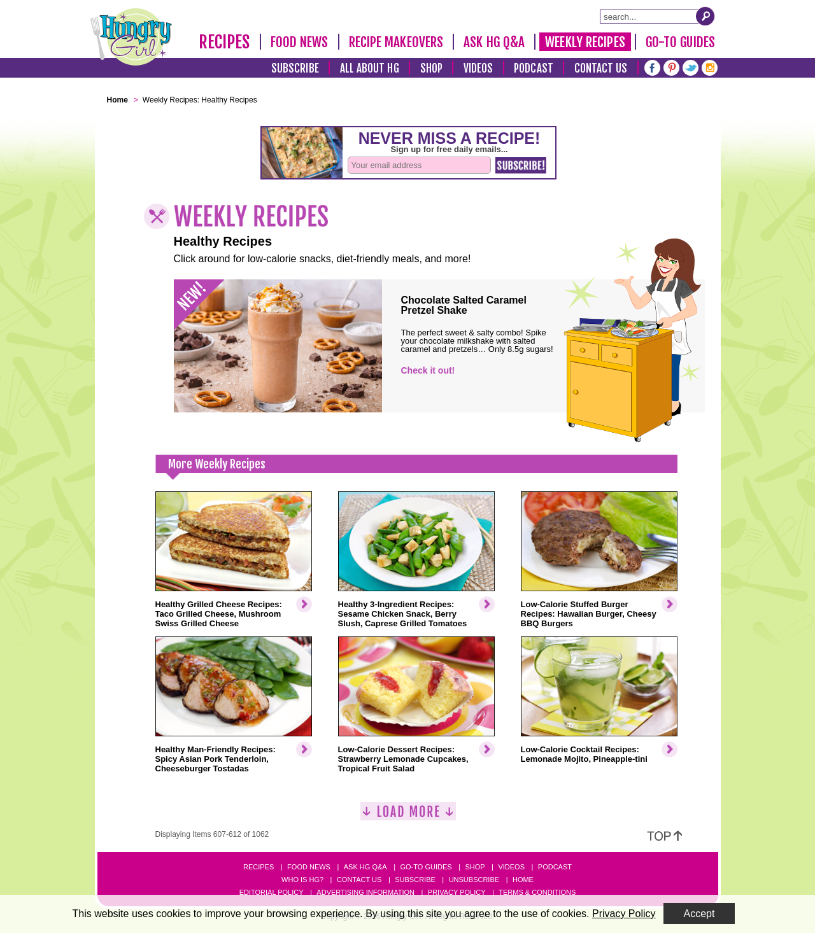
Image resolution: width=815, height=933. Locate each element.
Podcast (533, 68)
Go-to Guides (425, 867)
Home (523, 879)
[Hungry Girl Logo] (131, 37)
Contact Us (601, 68)
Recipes (224, 42)
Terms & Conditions (537, 892)
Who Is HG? (302, 879)
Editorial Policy (271, 892)
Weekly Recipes (585, 42)
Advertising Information (365, 892)
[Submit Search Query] (705, 15)
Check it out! (428, 370)
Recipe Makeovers (396, 42)
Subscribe (295, 68)
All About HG (369, 68)
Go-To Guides (680, 42)
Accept (699, 913)
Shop (431, 68)
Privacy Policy (457, 892)
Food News (300, 42)
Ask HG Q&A (494, 42)
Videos (478, 68)
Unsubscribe (474, 879)
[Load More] (408, 816)
